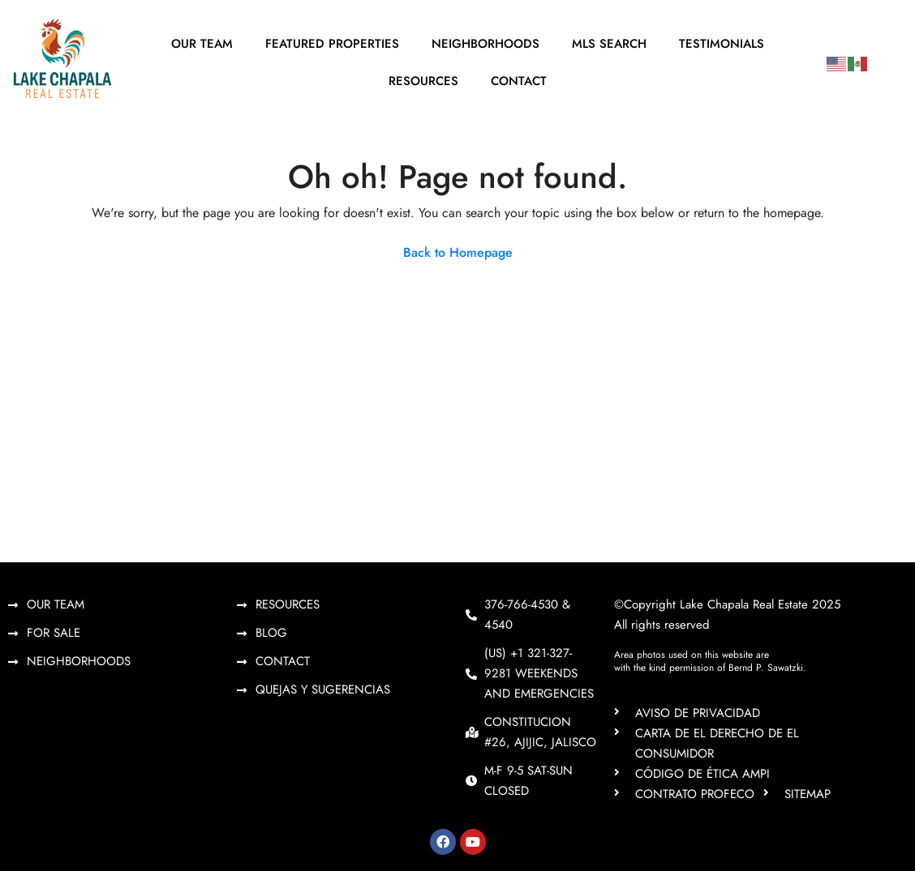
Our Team (202, 44)
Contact (519, 81)
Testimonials (721, 44)
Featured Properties (332, 44)
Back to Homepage (458, 252)
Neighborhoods (485, 44)
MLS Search (609, 44)
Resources (423, 81)
